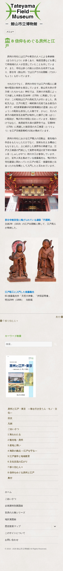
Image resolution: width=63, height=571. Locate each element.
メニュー (10, 32)
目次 (10, 418)
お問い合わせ (11, 540)
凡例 (10, 423)
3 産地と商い (14, 445)
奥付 (59, 317)
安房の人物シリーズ (15, 512)
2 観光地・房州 (15, 440)
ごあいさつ (13, 429)
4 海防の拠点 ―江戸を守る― (22, 451)
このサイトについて (15, 533)
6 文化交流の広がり (18, 462)
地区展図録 (10, 519)
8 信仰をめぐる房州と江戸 (21, 472)
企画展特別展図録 (14, 505)
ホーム (8, 492)
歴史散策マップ (13, 526)
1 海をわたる (14, 434)
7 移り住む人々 (9, 321)
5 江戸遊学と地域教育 (19, 456)
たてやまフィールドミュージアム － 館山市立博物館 (23, 11)
